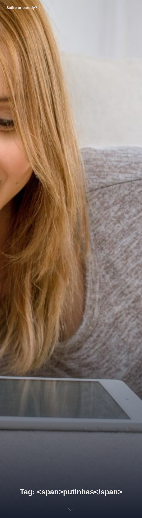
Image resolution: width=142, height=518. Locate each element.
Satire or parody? (21, 8)
